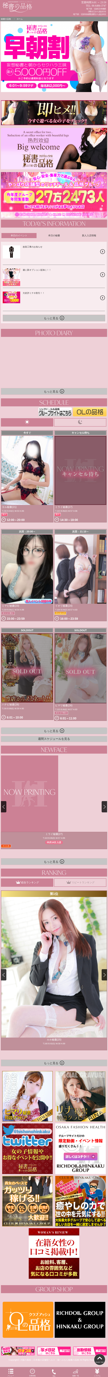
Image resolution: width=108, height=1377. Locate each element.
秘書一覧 (75, 1372)
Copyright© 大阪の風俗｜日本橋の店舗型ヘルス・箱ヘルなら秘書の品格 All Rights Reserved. (54, 1360)
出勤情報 (32, 1372)
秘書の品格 (6, 19)
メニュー (10, 1372)
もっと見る (54, 318)
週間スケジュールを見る (54, 738)
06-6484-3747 (99, 5)
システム (97, 1372)
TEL (54, 1372)
